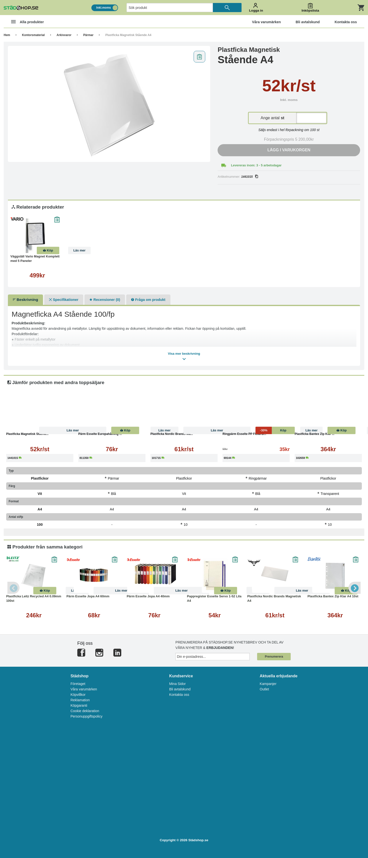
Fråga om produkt (148, 300)
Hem (7, 35)
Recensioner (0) (104, 300)
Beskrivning (25, 299)
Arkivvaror (64, 35)
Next (354, 588)
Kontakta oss (179, 695)
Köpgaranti (78, 705)
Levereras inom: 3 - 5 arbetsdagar (256, 165)
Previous (13, 588)
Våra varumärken (83, 689)
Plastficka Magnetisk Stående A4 (128, 35)
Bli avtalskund (179, 689)
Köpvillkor (77, 695)
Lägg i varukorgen (288, 150)
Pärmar (88, 35)
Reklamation (80, 700)
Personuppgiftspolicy (86, 716)
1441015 (249, 176)
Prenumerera (274, 656)
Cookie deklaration (84, 711)
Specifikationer (63, 300)
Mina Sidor (177, 684)
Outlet (264, 689)
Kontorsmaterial (33, 35)
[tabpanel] (109, 103)
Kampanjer (268, 684)
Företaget (77, 684)
